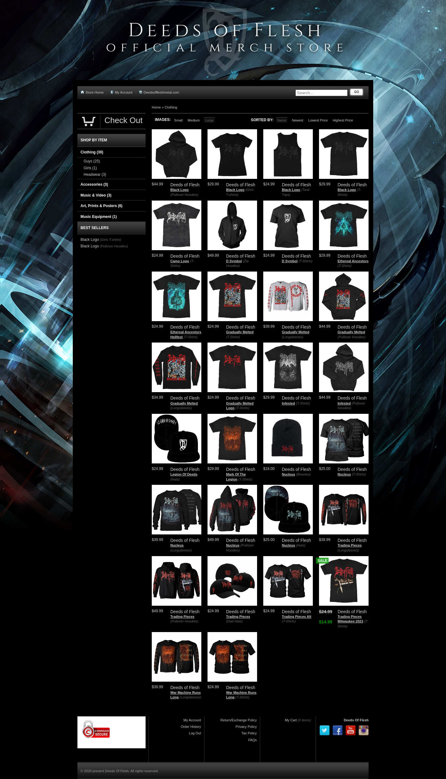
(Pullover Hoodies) (184, 195)
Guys (92, 161)
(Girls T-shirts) (110, 239)
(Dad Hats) (234, 621)
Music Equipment (99, 217)
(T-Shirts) (306, 261)
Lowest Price (318, 120)
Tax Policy (249, 733)
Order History (191, 726)
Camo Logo (179, 261)
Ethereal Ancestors (353, 261)
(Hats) (175, 479)
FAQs (252, 740)
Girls (90, 168)
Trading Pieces (350, 545)
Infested (288, 403)
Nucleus (288, 474)
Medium (194, 120)
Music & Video (96, 195)
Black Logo (179, 190)
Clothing (171, 107)
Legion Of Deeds (183, 474)
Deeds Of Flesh (356, 720)
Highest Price (343, 120)
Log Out (195, 733)
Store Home (92, 92)
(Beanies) (303, 474)
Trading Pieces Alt (296, 616)
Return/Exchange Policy (239, 720)
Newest (297, 120)
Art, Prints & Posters (101, 206)
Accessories (94, 184)
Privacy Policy (246, 726)
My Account (121, 92)
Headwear (95, 174)
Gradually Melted (240, 332)
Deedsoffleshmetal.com (159, 92)
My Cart (291, 720)
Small (178, 120)
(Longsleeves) (292, 337)
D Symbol (234, 261)
